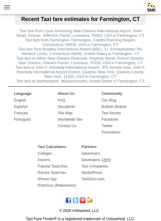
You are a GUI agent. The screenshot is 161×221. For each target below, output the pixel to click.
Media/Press (91, 173)
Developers (90, 160)
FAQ (61, 100)
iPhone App (47, 179)
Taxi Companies (94, 166)
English (20, 100)
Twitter (107, 126)
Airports (44, 160)
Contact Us (67, 126)
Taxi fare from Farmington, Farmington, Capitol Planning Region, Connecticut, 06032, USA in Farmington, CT (80, 42)
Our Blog (109, 100)
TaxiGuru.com (92, 179)
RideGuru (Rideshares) (57, 185)
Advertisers (90, 153)
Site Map (65, 113)
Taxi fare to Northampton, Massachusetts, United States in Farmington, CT (80, 81)
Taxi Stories (111, 113)
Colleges (45, 153)
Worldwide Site (70, 119)
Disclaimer (66, 107)
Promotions (111, 132)
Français (21, 113)
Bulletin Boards (114, 107)
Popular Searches (52, 166)
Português (22, 119)
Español (20, 107)
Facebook (110, 119)
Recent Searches (52, 173)
